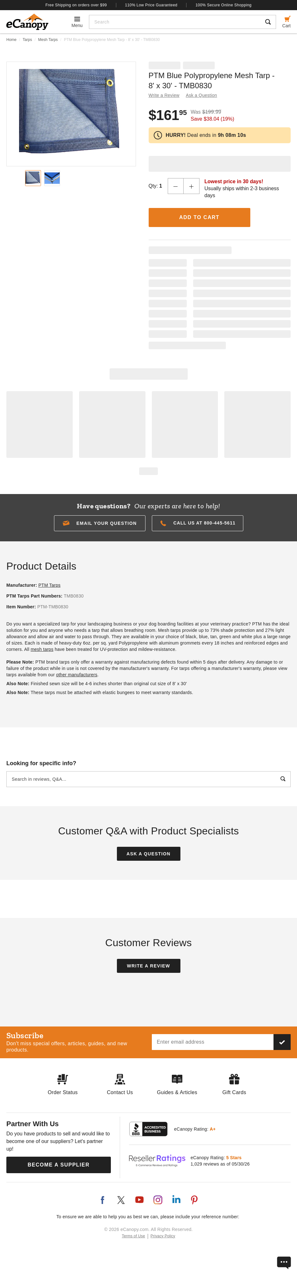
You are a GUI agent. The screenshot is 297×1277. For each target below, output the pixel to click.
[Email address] (213, 1042)
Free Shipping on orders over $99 (76, 5)
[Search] (175, 22)
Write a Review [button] (164, 95)
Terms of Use (133, 1236)
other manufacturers (76, 674)
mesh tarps (41, 649)
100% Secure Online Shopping (223, 5)
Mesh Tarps (48, 39)
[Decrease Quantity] (176, 186)
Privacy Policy (163, 1236)
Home (11, 39)
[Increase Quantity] (191, 186)
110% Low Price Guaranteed (151, 5)
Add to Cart (199, 217)
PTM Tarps (49, 585)
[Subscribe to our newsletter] (282, 1042)
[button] (99, 523)
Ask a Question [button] (201, 95)
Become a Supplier (59, 1164)
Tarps (27, 39)
